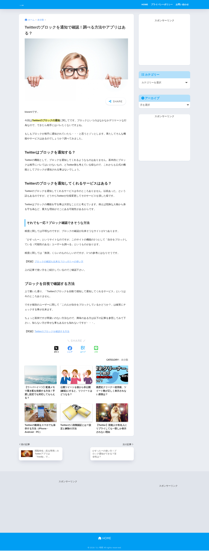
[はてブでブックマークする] (82, 350)
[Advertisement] (164, 41)
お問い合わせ (182, 4)
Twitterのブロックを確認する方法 (53, 331)
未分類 (124, 359)
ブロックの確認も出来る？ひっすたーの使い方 (60, 261)
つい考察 (27, 4)
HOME (145, 4)
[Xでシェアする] (56, 350)
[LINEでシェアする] (96, 350)
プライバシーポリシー (162, 4)
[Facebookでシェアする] (69, 350)
